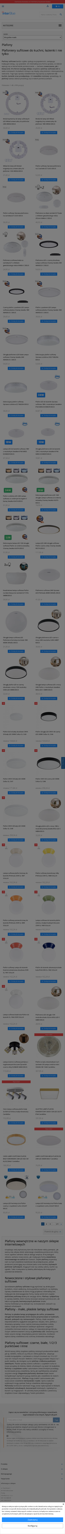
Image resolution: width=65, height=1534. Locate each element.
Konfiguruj (32, 1526)
